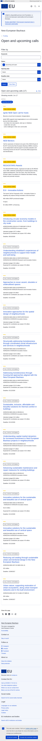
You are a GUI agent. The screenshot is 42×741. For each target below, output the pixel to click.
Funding (5, 36)
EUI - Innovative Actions (13, 190)
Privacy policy (5, 708)
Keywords (4, 54)
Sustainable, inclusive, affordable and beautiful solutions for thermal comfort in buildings (20, 406)
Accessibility (4, 630)
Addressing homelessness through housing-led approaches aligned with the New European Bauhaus (20, 375)
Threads (3, 653)
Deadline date (5, 76)
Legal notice (4, 710)
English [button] (31, 6)
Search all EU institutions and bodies (11, 720)
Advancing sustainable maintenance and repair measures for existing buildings (20, 469)
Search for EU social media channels (11, 698)
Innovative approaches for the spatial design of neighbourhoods (18, 313)
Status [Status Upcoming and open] (3, 61)
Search (4, 84)
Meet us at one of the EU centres (10, 690)
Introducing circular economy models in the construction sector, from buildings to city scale (20, 221)
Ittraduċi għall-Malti (10, 22)
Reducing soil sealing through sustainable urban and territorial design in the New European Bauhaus (20, 559)
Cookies (3, 712)
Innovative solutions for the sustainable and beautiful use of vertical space (19, 498)
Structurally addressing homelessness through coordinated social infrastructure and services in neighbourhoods (20, 343)
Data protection (5, 663)
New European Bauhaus (9, 623)
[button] (3, 614)
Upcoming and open (11, 64)
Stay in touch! (5, 638)
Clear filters (12, 84)
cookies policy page (30, 728)
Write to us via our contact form (10, 687)
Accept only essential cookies (28, 737)
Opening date (5, 68)
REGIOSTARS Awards (12, 165)
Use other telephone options (9, 685)
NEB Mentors (8, 141)
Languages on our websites (9, 705)
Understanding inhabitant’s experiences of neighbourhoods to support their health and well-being (20, 252)
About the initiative (6, 661)
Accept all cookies (12, 737)
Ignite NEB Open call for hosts (16, 113)
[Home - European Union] (8, 6)
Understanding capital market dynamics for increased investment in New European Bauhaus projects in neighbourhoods (21, 438)
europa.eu (14, 675)
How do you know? (35, 1)
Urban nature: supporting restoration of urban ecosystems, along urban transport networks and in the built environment (20, 587)
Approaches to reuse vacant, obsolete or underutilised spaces (20, 283)
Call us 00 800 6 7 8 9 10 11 (9, 683)
